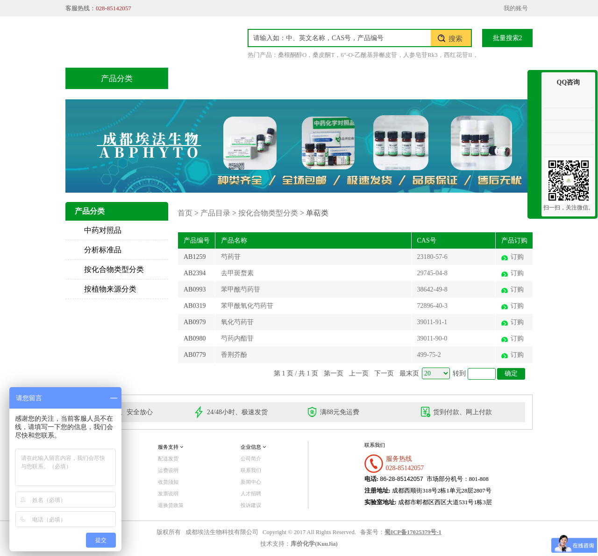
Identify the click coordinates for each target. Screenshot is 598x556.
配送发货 (168, 458)
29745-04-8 (432, 273)
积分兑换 (370, 78)
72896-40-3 (432, 305)
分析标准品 (102, 250)
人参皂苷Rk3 (420, 54)
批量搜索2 (507, 38)
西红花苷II (458, 54)
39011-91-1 (432, 322)
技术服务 (312, 78)
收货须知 (168, 482)
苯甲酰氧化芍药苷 (247, 305)
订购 (517, 256)
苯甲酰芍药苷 (240, 289)
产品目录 (253, 78)
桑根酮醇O (292, 54)
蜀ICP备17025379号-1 (412, 532)
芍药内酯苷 (237, 338)
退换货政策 (171, 505)
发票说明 (168, 493)
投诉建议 (251, 505)
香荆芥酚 (234, 354)
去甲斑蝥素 (237, 273)
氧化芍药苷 (237, 322)
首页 (200, 78)
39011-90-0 (432, 338)
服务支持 (170, 447)
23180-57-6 (432, 256)
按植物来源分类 (110, 289)
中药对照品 (102, 230)
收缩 (534, 106)
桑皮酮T (324, 54)
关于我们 (429, 78)
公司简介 (251, 458)
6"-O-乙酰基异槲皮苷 (369, 54)
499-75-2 (429, 354)
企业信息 (253, 447)
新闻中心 (251, 482)
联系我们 (488, 78)
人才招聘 (251, 493)
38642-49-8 (432, 289)
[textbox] (340, 38)
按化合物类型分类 (114, 269)
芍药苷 (231, 256)
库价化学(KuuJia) (314, 544)
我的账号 (516, 8)
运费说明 (168, 470)
